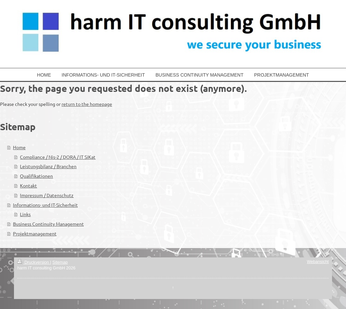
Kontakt (28, 185)
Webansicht (318, 261)
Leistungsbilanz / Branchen (48, 166)
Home (19, 147)
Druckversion (33, 262)
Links (25, 214)
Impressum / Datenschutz (47, 195)
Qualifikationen (36, 176)
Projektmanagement (35, 233)
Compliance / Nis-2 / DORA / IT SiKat (57, 157)
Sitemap (60, 262)
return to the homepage (87, 104)
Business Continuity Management (48, 224)
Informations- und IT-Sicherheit (45, 205)
